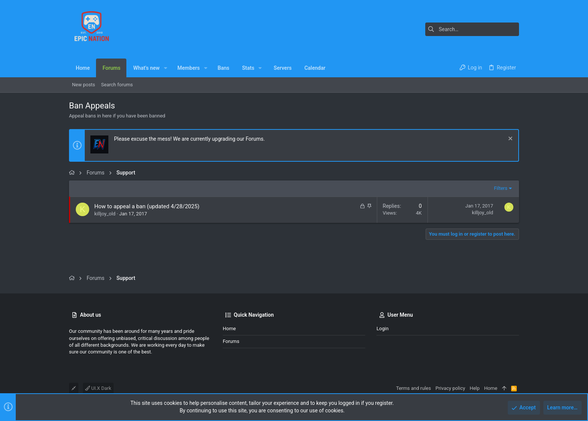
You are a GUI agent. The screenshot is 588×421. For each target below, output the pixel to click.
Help (475, 388)
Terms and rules (413, 388)
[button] (165, 68)
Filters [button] (500, 188)
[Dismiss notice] (509, 139)
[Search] (472, 29)
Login (382, 328)
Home (229, 328)
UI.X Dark (98, 388)
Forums (231, 341)
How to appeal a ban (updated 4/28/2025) (147, 206)
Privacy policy (450, 388)
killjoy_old (105, 214)
